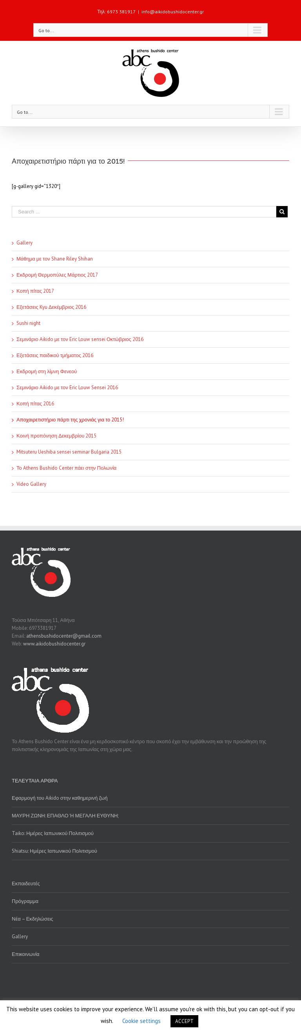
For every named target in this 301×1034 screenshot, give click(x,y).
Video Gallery (31, 484)
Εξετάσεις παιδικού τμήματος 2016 (54, 355)
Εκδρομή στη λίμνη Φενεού (46, 371)
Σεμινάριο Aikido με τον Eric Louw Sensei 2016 (67, 387)
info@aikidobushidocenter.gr (172, 12)
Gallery (24, 242)
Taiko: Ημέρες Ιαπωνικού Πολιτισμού (53, 833)
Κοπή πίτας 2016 (35, 403)
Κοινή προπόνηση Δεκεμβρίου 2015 (56, 435)
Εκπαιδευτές (26, 883)
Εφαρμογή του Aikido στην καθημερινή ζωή (60, 798)
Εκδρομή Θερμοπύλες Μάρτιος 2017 (57, 275)
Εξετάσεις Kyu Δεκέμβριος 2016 (51, 307)
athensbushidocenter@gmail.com (64, 636)
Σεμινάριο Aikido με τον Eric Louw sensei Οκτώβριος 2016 (79, 339)
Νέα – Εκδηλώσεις (32, 918)
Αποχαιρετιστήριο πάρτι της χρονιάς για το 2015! (70, 419)
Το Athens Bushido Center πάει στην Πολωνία (66, 468)
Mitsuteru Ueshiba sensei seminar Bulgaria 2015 (68, 452)
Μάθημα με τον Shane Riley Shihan (54, 258)
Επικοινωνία (26, 954)
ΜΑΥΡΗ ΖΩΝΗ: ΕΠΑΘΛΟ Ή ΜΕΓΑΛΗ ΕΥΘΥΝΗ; (65, 815)
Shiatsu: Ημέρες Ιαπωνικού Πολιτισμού (54, 851)
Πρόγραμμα (25, 901)
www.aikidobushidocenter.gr (54, 643)
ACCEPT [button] (184, 1021)
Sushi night (28, 323)
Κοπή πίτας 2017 (35, 291)
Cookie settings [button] (141, 1021)
